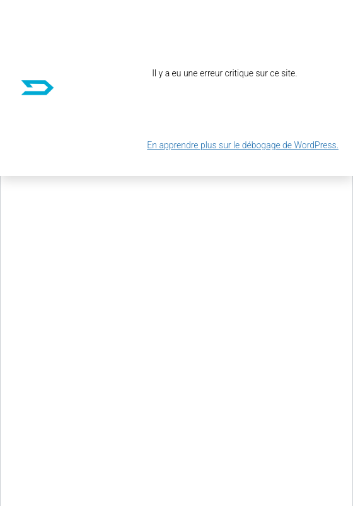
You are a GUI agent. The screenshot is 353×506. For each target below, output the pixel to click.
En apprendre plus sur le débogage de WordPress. (243, 145)
